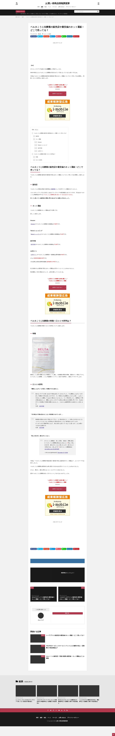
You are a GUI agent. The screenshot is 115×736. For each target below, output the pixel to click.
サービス (55, 6)
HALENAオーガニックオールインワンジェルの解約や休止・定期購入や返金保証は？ (65, 647)
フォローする (68, 574)
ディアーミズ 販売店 (62, 13)
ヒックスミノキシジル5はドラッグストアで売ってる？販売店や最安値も (25, 700)
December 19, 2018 (63, 452)
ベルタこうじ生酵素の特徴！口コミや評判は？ (43, 154)
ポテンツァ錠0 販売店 (21, 13)
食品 (46, 6)
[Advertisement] (57, 54)
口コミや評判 (37, 160)
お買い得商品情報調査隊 (57, 3)
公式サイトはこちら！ (57, 93)
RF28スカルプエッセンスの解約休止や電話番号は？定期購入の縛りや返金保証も (68, 701)
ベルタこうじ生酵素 (47, 33)
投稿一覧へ (67, 613)
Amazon (38, 142)
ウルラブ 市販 (44, 13)
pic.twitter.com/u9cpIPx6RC (52, 449)
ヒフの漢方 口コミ (53, 13)
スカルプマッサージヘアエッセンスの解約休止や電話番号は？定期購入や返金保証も (47, 701)
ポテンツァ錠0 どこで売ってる (34, 13)
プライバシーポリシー (71, 6)
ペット (49, 6)
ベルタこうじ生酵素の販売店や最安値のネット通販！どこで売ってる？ (40, 17)
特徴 (35, 157)
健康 (42, 6)
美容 (38, 6)
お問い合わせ (61, 6)
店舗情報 (53, 189)
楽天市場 (38, 148)
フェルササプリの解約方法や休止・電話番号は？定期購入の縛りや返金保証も (89, 700)
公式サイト (38, 151)
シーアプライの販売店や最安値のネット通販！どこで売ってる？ (65, 635)
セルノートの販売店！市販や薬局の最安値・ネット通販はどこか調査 (65, 657)
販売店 (36, 136)
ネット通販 (37, 139)
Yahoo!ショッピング (40, 145)
